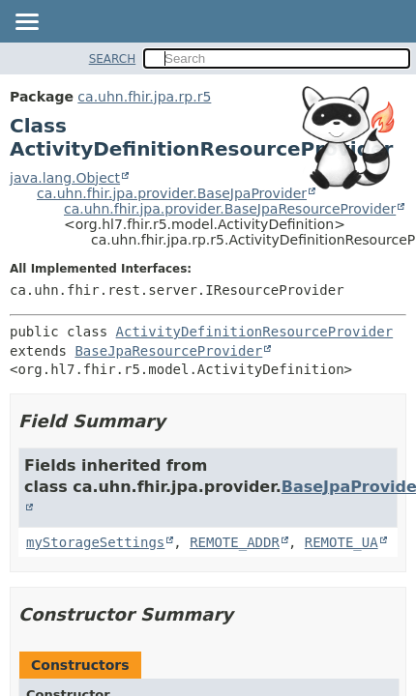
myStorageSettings (95, 542)
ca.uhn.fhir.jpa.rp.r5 (144, 96)
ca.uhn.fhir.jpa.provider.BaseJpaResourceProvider (230, 209)
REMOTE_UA (341, 542)
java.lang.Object (65, 178)
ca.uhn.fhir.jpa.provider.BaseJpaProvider (172, 193)
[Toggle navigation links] (26, 23)
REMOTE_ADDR (235, 542)
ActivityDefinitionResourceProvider (255, 331)
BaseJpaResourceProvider (168, 351)
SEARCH (112, 59)
